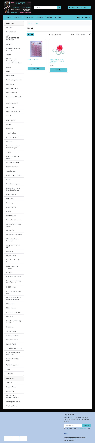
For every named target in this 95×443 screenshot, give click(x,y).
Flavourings (10, 203)
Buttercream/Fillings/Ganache (14, 98)
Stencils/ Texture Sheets (14, 348)
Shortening (10, 327)
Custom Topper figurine (14, 175)
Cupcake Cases (11, 171)
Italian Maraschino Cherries (12, 267)
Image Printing (11, 255)
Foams (8, 211)
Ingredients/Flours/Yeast (14, 261)
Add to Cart (36, 68)
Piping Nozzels (11, 308)
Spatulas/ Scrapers (12, 335)
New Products (11, 32)
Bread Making (10, 75)
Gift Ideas (9, 27)
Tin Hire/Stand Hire (12, 365)
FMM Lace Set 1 (33, 59)
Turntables (9, 373)
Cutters (8, 179)
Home (8, 17)
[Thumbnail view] (28, 34)
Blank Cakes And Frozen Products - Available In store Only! (13, 61)
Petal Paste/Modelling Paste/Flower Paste (13, 298)
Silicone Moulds (11, 331)
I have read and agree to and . (77, 428)
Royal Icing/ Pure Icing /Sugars (13, 322)
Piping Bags (10, 304)
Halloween (9, 251)
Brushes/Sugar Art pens (14, 80)
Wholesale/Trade (11, 406)
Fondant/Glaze (11, 215)
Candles (8, 124)
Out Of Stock (58, 70)
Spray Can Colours (12, 340)
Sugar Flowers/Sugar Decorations (13, 353)
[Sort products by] (83, 34)
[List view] (32, 34)
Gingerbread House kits (14, 235)
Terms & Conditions (82, 428)
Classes (40, 17)
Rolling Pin (9, 316)
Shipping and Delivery (13, 402)
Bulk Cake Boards (12, 88)
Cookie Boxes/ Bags (12, 162)
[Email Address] (73, 425)
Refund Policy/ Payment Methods (12, 396)
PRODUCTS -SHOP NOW (24, 17)
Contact (49, 17)
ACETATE (9, 44)
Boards (8, 67)
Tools (8, 369)
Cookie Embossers (12, 167)
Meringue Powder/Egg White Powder (13, 282)
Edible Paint (10, 198)
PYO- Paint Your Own (13, 312)
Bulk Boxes (10, 84)
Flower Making (11, 207)
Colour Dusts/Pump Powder (12, 157)
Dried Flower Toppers (13, 184)
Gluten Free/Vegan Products (12, 240)
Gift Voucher (10, 230)
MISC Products (11, 287)
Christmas (9, 141)
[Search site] (59, 7)
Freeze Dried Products (13, 220)
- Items (77, 7)
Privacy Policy (67, 429)
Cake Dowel (10, 107)
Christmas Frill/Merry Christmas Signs (13, 147)
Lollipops (9, 272)
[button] (83, 17)
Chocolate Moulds (12, 137)
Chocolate (9, 129)
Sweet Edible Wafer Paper (12, 360)
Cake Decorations (12, 103)
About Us (58, 17)
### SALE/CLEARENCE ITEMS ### (12, 38)
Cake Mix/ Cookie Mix (13, 112)
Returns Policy (11, 387)
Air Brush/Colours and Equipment (13, 49)
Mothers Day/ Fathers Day (13, 292)
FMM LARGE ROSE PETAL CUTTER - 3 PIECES (57, 61)
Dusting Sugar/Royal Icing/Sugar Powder (13, 189)
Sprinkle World (11, 344)
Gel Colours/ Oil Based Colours (13, 225)
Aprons (8, 55)
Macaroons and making (14, 276)
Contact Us (10, 391)
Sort (72, 34)
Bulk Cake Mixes (11, 93)
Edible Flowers (11, 194)
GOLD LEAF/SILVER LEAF (13, 246)
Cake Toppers (10, 120)
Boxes (8, 71)
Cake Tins (9, 116)
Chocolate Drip (11, 133)
